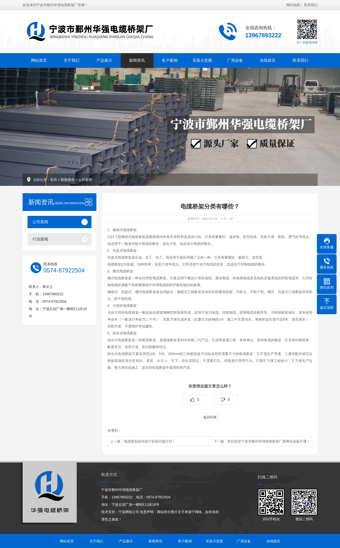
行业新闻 (40, 239)
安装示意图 (202, 60)
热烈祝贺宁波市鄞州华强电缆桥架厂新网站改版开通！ (268, 441)
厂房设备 (235, 60)
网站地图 (293, 5)
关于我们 (71, 60)
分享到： (114, 430)
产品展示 (104, 60)
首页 (53, 180)
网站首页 (39, 60)
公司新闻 (85, 180)
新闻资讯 (137, 60)
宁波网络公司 (128, 512)
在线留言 (268, 60)
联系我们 (311, 5)
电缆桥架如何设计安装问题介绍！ (150, 441)
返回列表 (210, 417)
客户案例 (169, 60)
